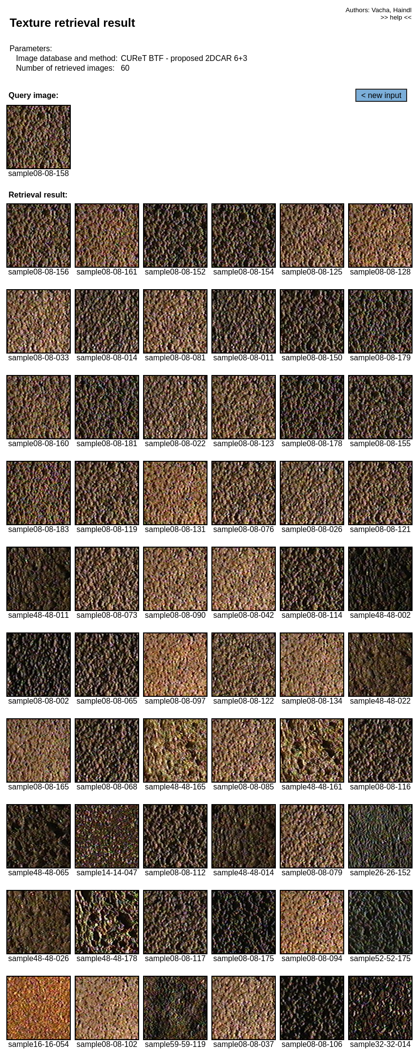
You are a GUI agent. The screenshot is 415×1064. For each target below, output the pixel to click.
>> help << (396, 17)
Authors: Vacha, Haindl (379, 10)
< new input (381, 95)
